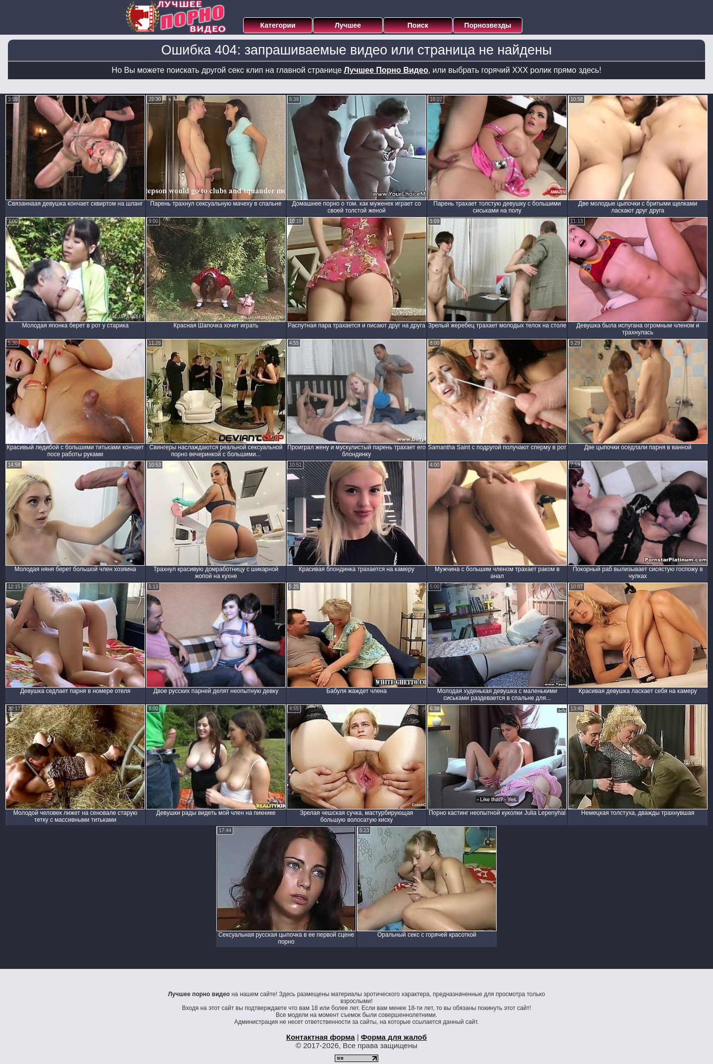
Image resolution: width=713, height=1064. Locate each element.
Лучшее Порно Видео (386, 70)
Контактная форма (320, 1037)
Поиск (417, 25)
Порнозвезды (487, 25)
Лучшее (348, 25)
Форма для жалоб (394, 1037)
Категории (278, 25)
